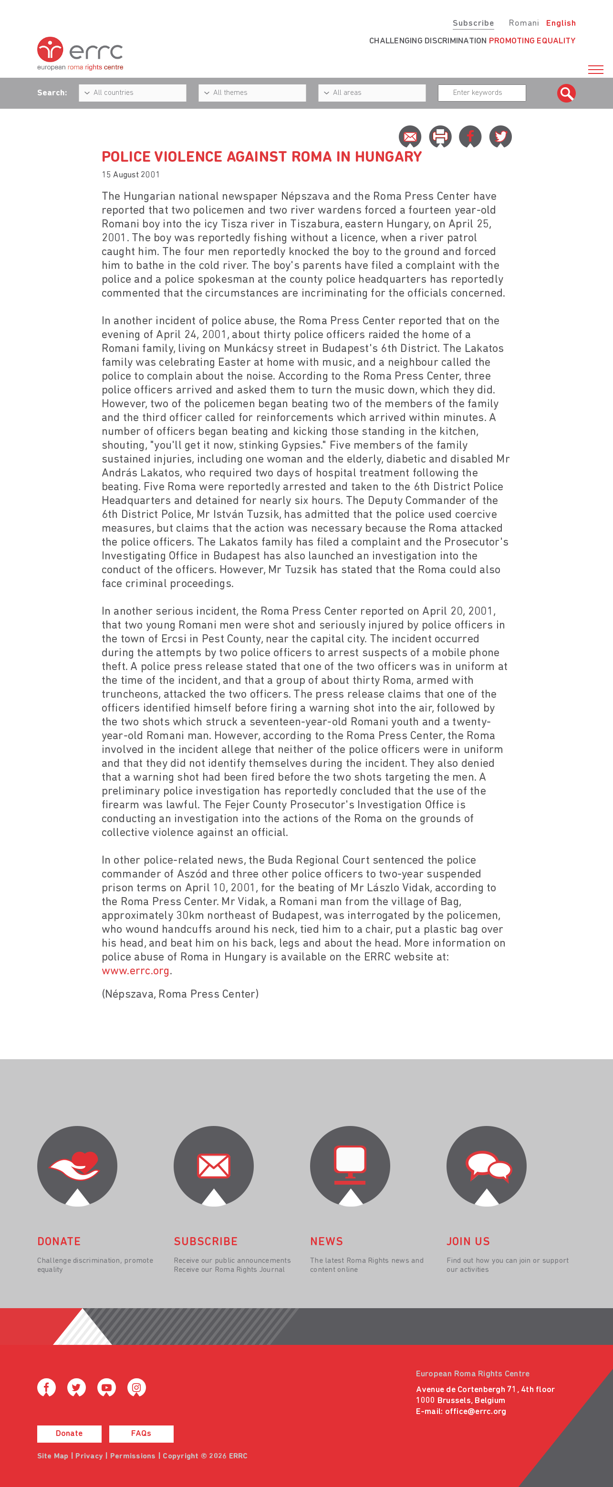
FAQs (141, 1433)
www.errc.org (136, 971)
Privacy (89, 1456)
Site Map (53, 1456)
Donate (69, 1433)
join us (468, 1242)
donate (59, 1242)
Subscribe (473, 23)
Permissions (133, 1456)
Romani (524, 23)
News (326, 1242)
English (561, 23)
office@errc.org (476, 1411)
